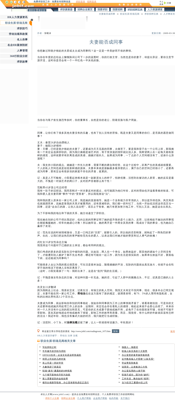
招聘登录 (91, 1)
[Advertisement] (63, 22)
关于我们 (125, 398)
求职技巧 (22, 28)
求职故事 (22, 61)
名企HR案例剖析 (18, 45)
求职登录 (80, 1)
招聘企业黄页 (85, 9)
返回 (172, 331)
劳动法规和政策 (18, 34)
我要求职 (103, 9)
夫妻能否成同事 (107, 14)
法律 (69, 322)
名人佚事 (22, 39)
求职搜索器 (66, 9)
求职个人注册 (52, 398)
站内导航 (113, 398)
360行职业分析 (19, 56)
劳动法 (82, 293)
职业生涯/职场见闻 (16, 23)
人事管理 (22, 50)
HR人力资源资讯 (18, 17)
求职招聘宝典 (135, 9)
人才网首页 (169, 14)
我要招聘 (117, 9)
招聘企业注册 (68, 398)
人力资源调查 (155, 9)
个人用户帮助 (84, 398)
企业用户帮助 (100, 398)
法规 (75, 322)
